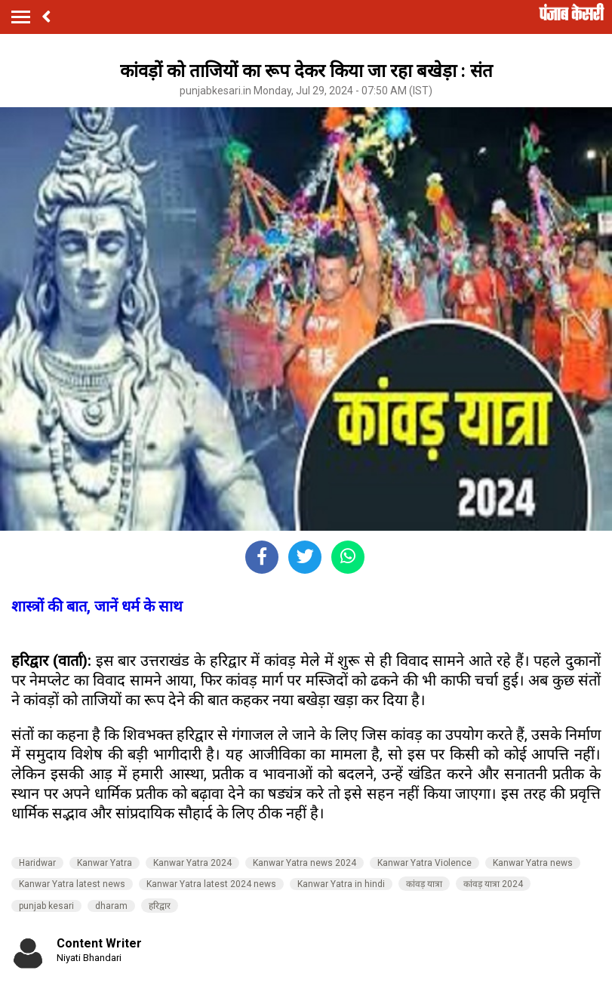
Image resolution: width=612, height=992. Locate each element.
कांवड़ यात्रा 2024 (493, 884)
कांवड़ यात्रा (424, 884)
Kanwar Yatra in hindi (341, 884)
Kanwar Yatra (104, 863)
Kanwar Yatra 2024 (192, 863)
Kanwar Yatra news (533, 863)
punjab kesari (46, 906)
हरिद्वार (160, 906)
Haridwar (37, 863)
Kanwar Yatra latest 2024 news (211, 884)
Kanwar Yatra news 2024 (304, 863)
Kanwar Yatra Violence (424, 863)
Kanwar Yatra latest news (72, 884)
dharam (111, 906)
